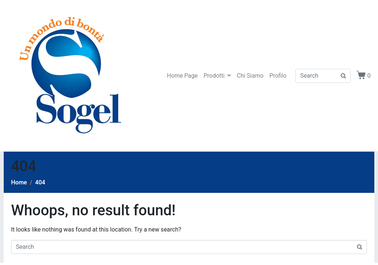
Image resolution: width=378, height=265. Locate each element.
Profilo (277, 75)
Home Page (182, 75)
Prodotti (217, 75)
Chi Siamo (250, 75)
